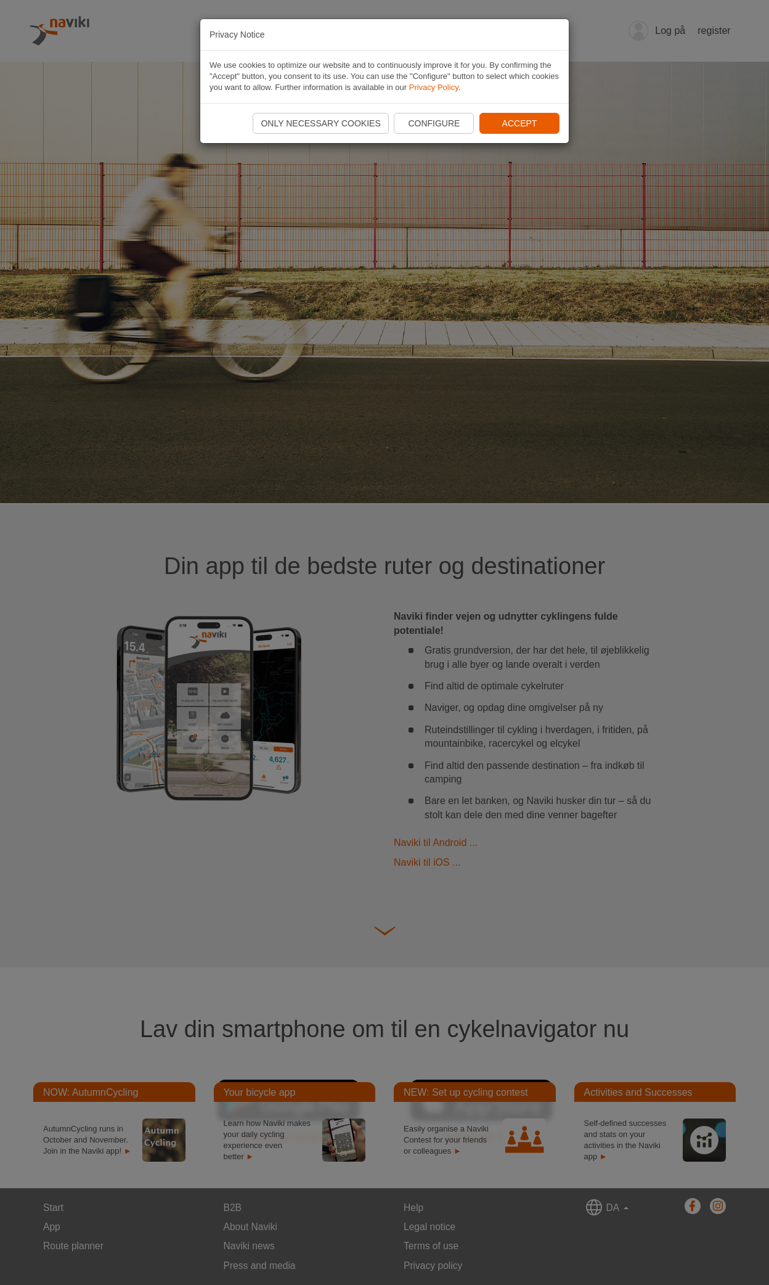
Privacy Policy (433, 87)
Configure (434, 123)
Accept (519, 123)
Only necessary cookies (320, 123)
